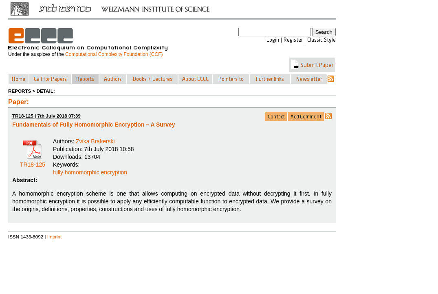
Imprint (54, 236)
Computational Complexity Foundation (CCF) (114, 54)
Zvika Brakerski (95, 141)
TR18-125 (32, 161)
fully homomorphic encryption (90, 172)
